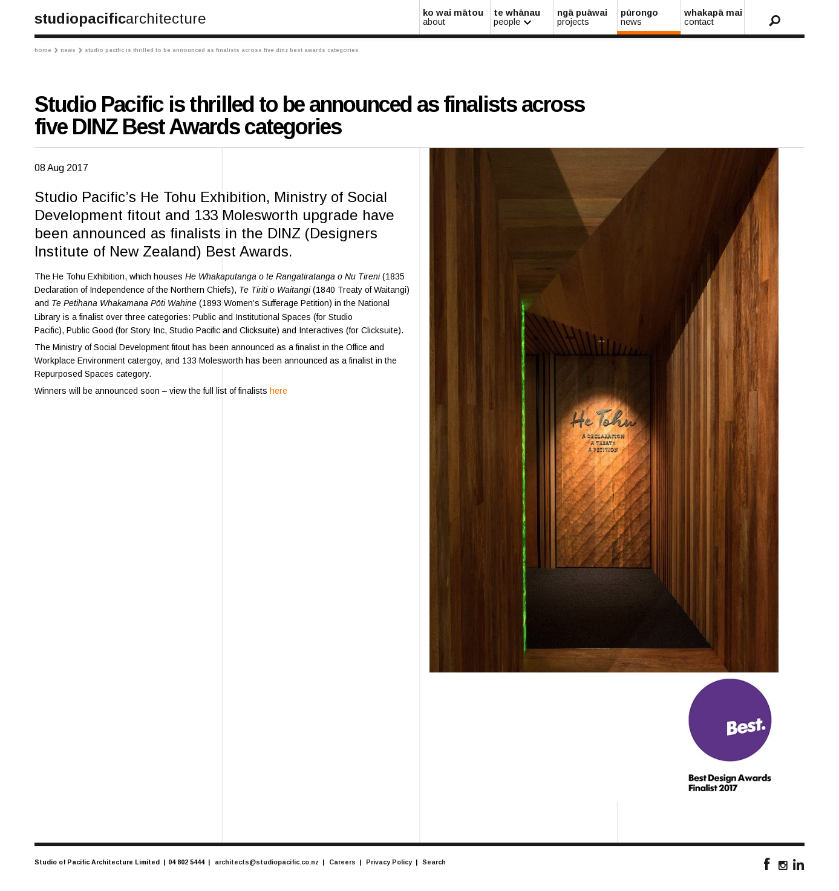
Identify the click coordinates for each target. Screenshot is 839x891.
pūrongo (650, 17)
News (71, 50)
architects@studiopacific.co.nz (267, 862)
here (278, 391)
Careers (342, 862)
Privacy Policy (389, 862)
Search (434, 862)
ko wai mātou (455, 17)
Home (46, 50)
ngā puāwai (586, 17)
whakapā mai (713, 17)
